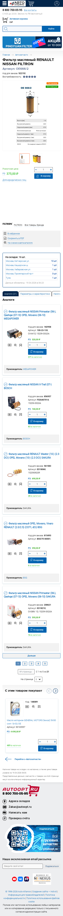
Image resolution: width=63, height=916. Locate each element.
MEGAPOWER (29, 369)
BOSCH (26, 438)
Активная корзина (19, 18)
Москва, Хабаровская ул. (18, 269)
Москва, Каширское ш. (17, 265)
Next (55, 690)
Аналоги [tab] (10, 293)
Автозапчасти (21, 55)
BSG (25, 577)
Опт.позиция (52, 87)
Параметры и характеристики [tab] (35, 293)
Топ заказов (52, 83)
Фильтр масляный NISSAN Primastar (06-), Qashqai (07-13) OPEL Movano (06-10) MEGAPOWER (30, 315)
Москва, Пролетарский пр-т (19, 273)
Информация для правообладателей (26, 894)
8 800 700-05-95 (15, 793)
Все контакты (30, 10)
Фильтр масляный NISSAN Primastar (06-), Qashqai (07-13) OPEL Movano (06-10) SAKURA (30, 594)
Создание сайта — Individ (44, 891)
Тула (8, 277)
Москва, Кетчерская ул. (17, 261)
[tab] (10, 293)
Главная (6, 55)
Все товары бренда (34, 225)
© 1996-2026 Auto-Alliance (18, 891)
